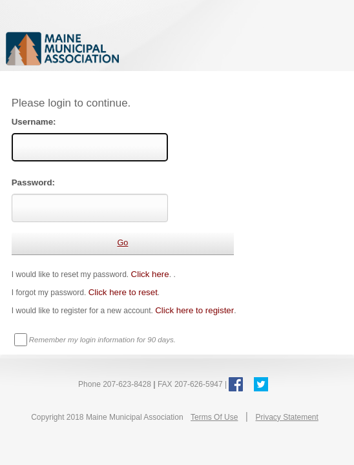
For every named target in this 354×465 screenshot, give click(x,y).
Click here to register (194, 310)
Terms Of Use (214, 417)
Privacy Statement (286, 417)
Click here (150, 274)
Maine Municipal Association (139, 48)
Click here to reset (123, 292)
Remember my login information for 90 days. (102, 340)
